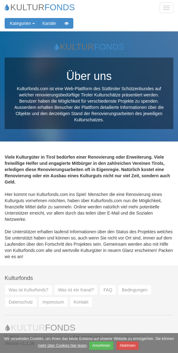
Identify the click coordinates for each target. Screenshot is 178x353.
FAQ (107, 289)
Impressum (53, 302)
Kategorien (22, 23)
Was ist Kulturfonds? (28, 289)
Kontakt (81, 302)
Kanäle (49, 23)
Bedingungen (135, 289)
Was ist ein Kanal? (76, 289)
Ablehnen (127, 345)
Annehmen (101, 345)
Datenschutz (21, 302)
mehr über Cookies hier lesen (62, 345)
